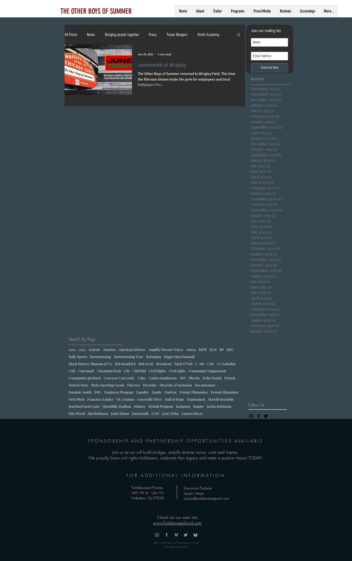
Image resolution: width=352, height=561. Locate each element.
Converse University (119, 378)
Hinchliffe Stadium (116, 406)
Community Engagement (207, 371)
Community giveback (85, 378)
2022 (72, 349)
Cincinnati (86, 371)
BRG (230, 349)
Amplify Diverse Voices (165, 349)
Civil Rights (157, 371)
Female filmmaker (225, 392)
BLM (213, 349)
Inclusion (183, 406)
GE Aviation (125, 399)
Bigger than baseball (179, 357)
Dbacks (194, 378)
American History (132, 349)
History (139, 406)
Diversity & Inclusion (176, 385)
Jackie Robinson (219, 406)
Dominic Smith (80, 392)
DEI (183, 378)
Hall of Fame (174, 399)
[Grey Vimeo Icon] (176, 534)
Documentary (205, 385)
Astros (191, 349)
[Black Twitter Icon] (266, 416)
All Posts (71, 34)
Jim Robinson (98, 413)
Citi (127, 371)
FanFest (171, 392)
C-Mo (199, 364)
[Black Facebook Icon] (258, 416)
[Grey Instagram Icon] (157, 534)
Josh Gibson (120, 413)
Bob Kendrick (125, 364)
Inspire (198, 406)
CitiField (139, 371)
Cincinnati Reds (109, 371)
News (91, 34)
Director (133, 385)
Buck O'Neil (183, 364)
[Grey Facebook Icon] (166, 534)
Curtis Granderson (162, 378)
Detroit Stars (78, 385)
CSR (72, 371)
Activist (94, 349)
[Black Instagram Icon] (251, 416)
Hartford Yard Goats (84, 406)
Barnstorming (100, 357)
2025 (82, 349)
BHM (203, 349)
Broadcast (164, 364)
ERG (97, 392)
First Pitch (76, 399)
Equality (142, 392)
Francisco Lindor (100, 399)
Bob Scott (146, 364)
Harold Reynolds (221, 399)
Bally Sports (78, 357)
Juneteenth (140, 413)
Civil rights (177, 371)
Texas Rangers (176, 34)
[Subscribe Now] (269, 67)
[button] (238, 35)
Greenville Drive (149, 399)
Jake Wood (77, 413)
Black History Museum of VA (90, 364)
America (109, 349)
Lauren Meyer (192, 413)
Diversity (150, 385)
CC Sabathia (226, 364)
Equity (157, 392)
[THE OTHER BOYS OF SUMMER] (96, 11)
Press (153, 34)
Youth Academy (208, 34)
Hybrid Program (160, 406)
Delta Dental (212, 378)
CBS (210, 364)
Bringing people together (122, 34)
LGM (155, 413)
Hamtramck (196, 399)
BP (222, 349)
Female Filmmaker (194, 392)
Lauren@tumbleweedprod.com (206, 498)
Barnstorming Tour (128, 357)
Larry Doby (170, 413)
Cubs (141, 378)
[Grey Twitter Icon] (185, 534)
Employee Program (118, 392)
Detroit (229, 378)
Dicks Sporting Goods (107, 385)
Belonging (153, 357)
